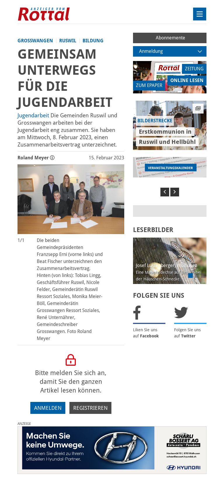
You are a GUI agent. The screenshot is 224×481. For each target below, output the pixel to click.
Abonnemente (170, 38)
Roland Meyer (36, 158)
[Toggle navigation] (199, 14)
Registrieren (90, 408)
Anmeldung (170, 51)
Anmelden (48, 408)
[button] (164, 192)
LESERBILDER (153, 229)
